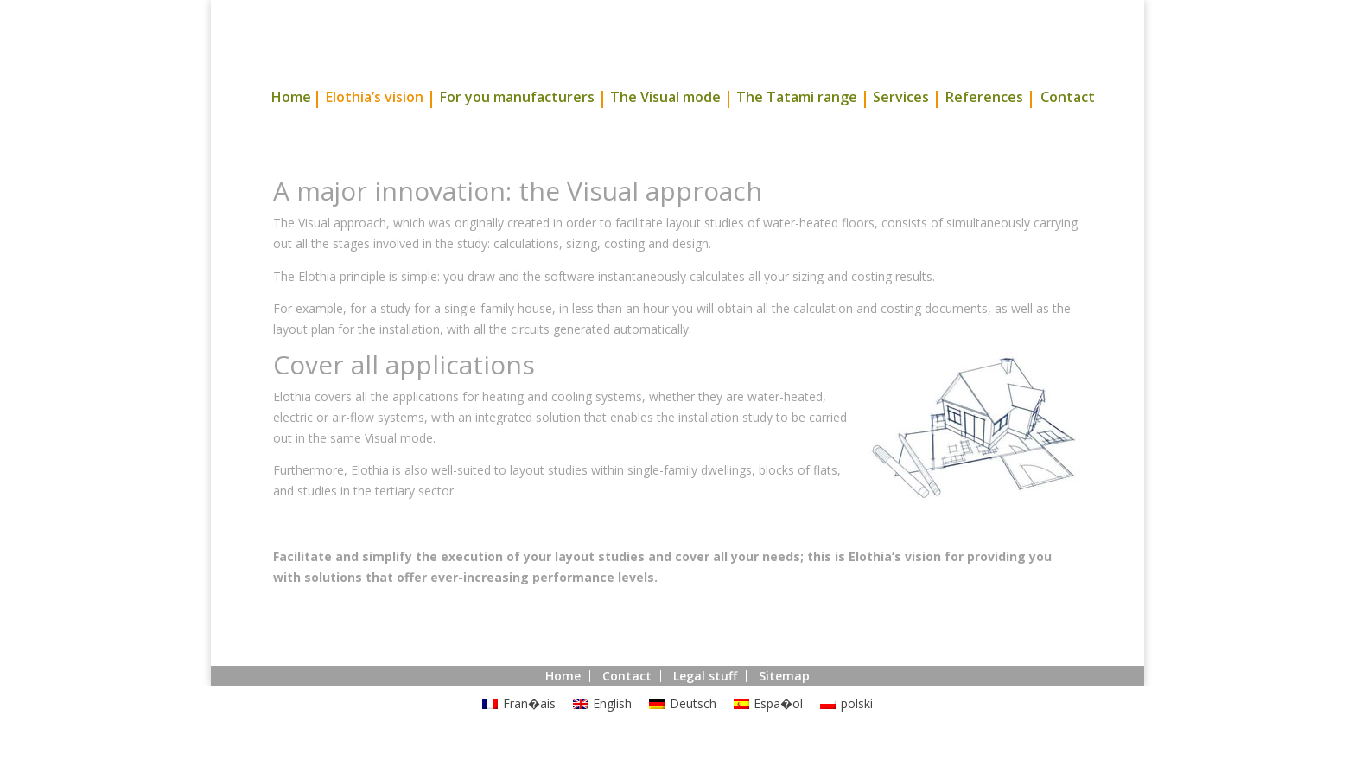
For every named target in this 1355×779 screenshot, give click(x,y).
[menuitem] (519, 736)
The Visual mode (665, 130)
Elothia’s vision (374, 130)
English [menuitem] (612, 735)
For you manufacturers (517, 130)
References (984, 130)
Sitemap (784, 707)
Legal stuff (705, 707)
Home (290, 130)
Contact (1067, 130)
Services (901, 130)
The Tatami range (796, 130)
